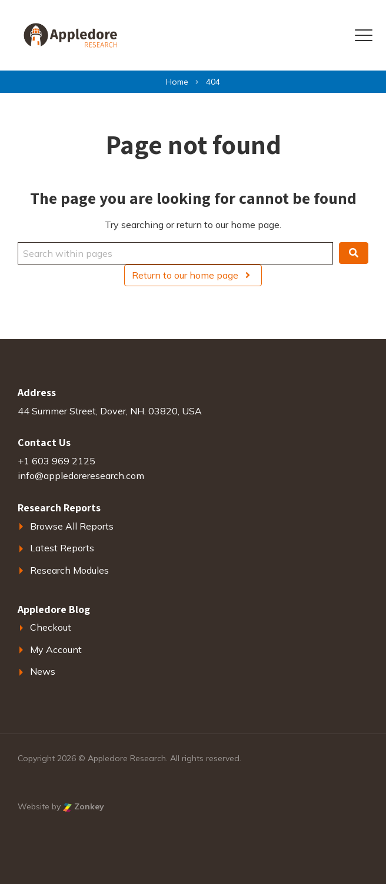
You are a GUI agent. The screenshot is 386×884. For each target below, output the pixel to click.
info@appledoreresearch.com (81, 475)
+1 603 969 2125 (56, 461)
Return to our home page (193, 275)
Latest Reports (62, 548)
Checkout (50, 627)
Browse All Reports (72, 526)
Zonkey (83, 806)
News (42, 671)
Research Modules (69, 570)
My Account (56, 649)
